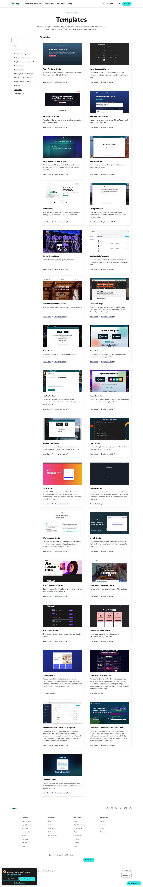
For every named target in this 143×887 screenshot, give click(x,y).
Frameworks (18, 70)
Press (75, 846)
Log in (118, 4)
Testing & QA (19, 94)
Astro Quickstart (97, 351)
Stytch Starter (96, 538)
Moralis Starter (96, 488)
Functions (25, 828)
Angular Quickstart (51, 443)
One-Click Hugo (96, 303)
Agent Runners (26, 821)
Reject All (11, 879)
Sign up (127, 4)
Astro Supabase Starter (99, 69)
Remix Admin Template (99, 256)
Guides (50, 832)
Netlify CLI (25, 839)
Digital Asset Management (24, 62)
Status (50, 825)
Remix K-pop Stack (51, 256)
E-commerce (19, 66)
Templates (18, 90)
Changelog (51, 828)
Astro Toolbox (48, 351)
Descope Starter (49, 780)
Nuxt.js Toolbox (49, 396)
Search (14, 37)
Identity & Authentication (23, 74)
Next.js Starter (96, 161)
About (76, 821)
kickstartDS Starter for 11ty (101, 675)
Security (17, 86)
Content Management (22, 54)
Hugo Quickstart (97, 396)
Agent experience (79, 825)
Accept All (27, 879)
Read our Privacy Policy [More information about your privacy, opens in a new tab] (14, 874)
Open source (78, 828)
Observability (26, 832)
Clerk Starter (48, 488)
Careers (76, 843)
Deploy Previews (27, 825)
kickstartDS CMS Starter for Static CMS (106, 727)
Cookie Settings (48, 871)
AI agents (17, 50)
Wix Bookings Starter (52, 538)
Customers (77, 835)
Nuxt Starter (48, 209)
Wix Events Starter (51, 630)
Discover (16, 46)
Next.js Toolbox (96, 209)
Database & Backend (22, 58)
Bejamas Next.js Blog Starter (55, 161)
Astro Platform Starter (52, 69)
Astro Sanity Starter (51, 116)
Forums (102, 832)
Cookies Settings (19, 883)
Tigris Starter (95, 443)
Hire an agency (52, 835)
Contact (110, 4)
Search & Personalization (23, 82)
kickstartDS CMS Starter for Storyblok (59, 727)
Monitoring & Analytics (22, 78)
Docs (49, 821)
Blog (75, 832)
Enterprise (25, 843)
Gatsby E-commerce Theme (54, 303)
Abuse (39, 871)
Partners (76, 839)
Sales (102, 821)
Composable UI (49, 675)
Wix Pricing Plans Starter (100, 630)
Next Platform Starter (99, 116)
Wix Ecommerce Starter (53, 585)
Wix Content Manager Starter (102, 585)
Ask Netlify (134, 883)
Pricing (69, 4)
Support (102, 825)
